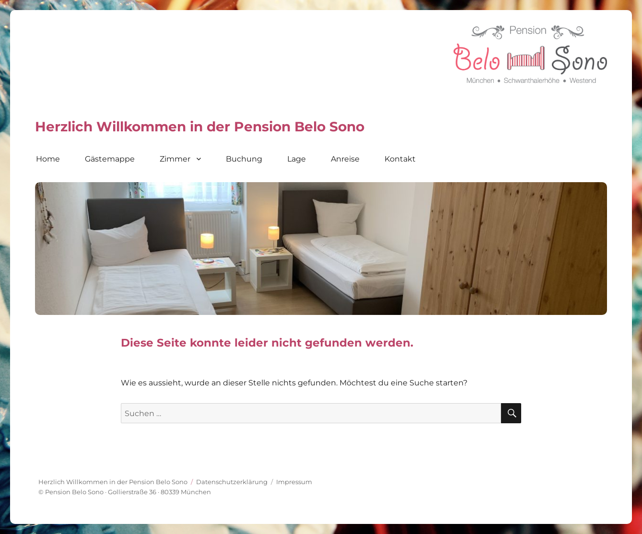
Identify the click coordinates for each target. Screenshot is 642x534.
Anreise (345, 158)
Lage (296, 158)
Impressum (294, 482)
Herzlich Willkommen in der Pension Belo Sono (112, 482)
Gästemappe (110, 158)
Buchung (244, 158)
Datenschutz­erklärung (232, 482)
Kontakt (400, 158)
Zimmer (175, 158)
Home (48, 158)
